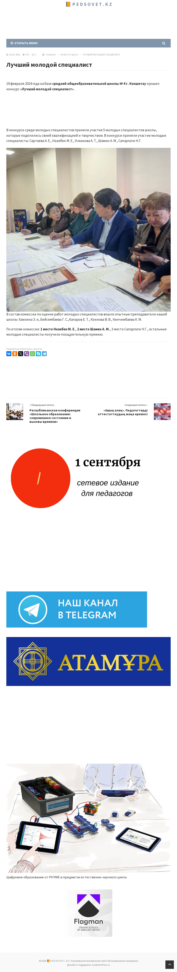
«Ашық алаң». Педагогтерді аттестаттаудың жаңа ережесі (123, 412)
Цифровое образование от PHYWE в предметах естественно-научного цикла (67, 877)
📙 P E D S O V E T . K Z (88, 4)
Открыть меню (24, 43)
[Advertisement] (83, 22)
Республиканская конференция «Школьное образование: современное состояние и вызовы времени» (55, 416)
